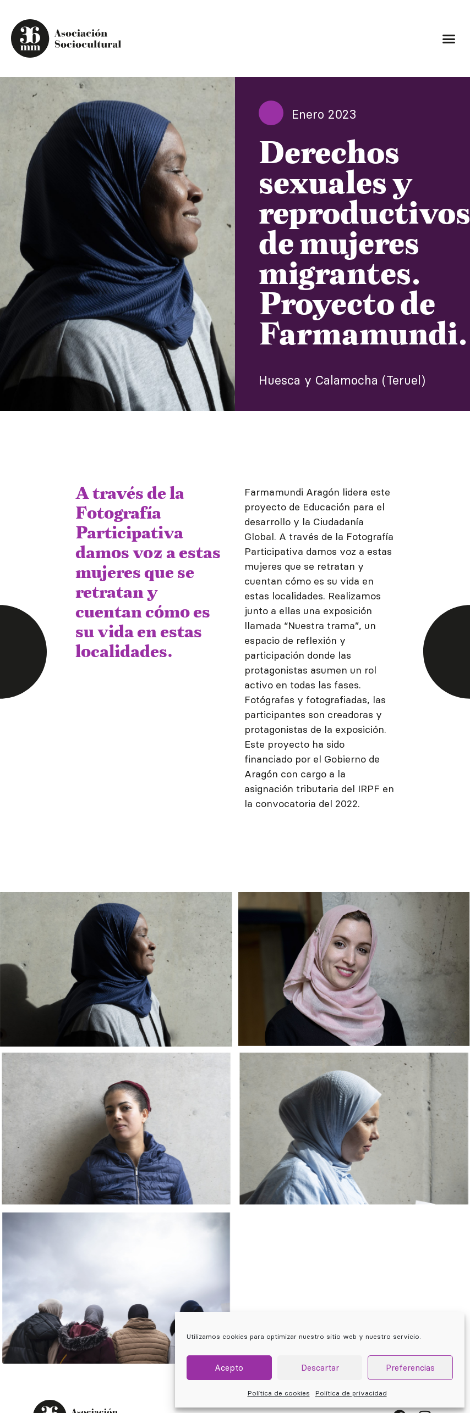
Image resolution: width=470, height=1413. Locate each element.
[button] (448, 38)
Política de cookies (279, 1393)
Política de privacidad (351, 1393)
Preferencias (410, 1367)
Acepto (229, 1367)
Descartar (320, 1367)
